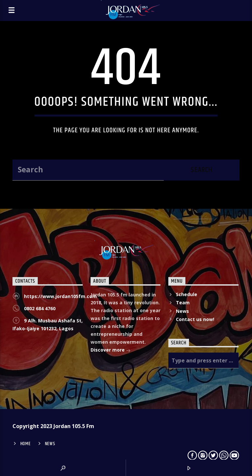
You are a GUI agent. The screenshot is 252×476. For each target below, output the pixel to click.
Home (25, 443)
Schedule (186, 294)
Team (183, 302)
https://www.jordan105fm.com (60, 296)
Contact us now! (195, 319)
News (182, 311)
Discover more (111, 350)
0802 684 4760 (39, 308)
